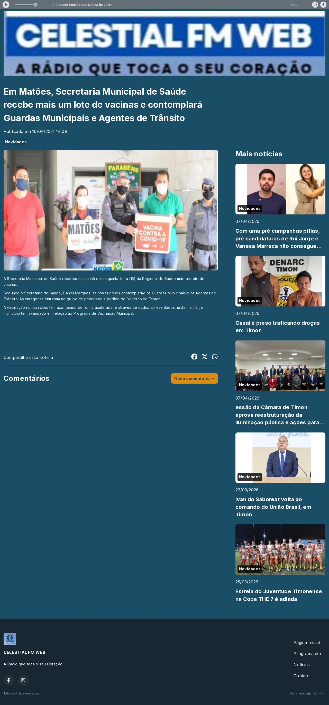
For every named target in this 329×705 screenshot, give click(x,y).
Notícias (302, 664)
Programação (307, 653)
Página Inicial (307, 642)
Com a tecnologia (307, 693)
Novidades (16, 142)
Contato (301, 675)
